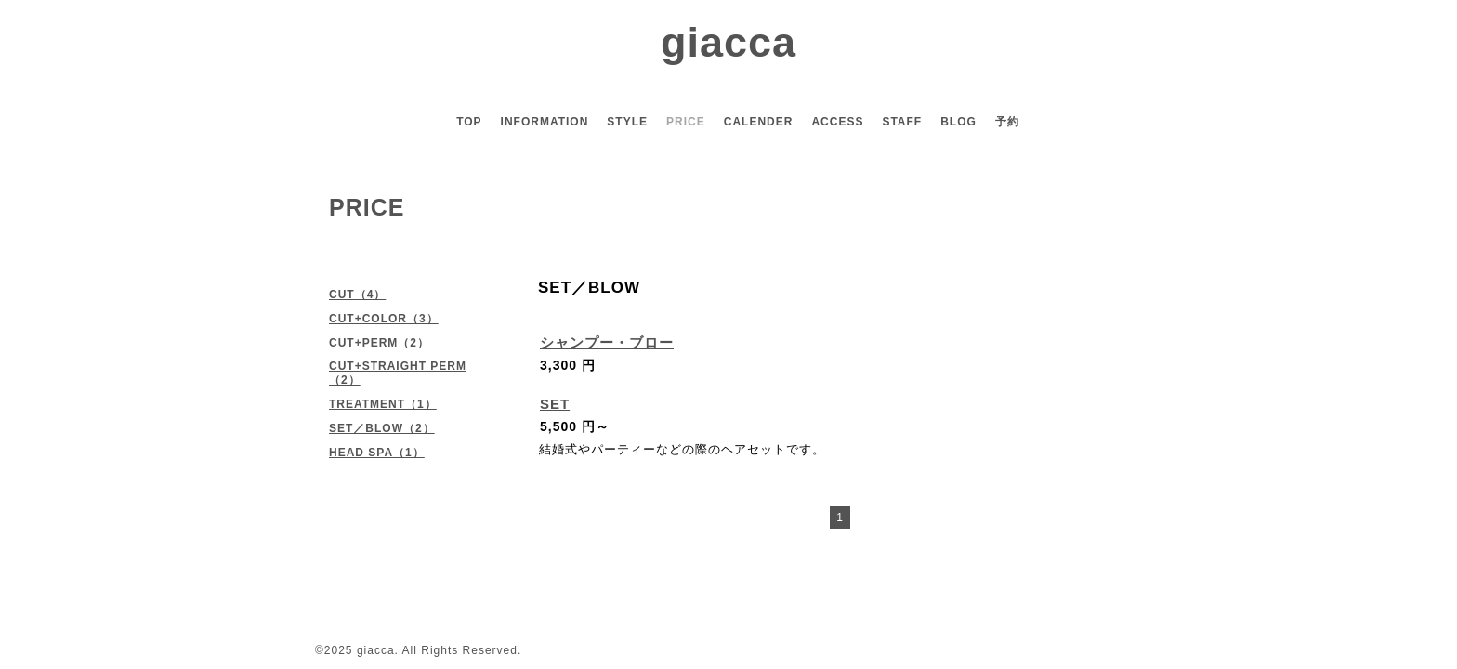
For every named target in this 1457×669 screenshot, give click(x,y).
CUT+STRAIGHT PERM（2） (397, 373)
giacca (728, 42)
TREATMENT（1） (383, 404)
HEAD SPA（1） (377, 452)
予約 (1007, 121)
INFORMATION (545, 121)
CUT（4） (357, 294)
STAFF (902, 121)
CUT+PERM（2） (379, 342)
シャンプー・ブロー (607, 342)
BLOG (958, 121)
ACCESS (837, 121)
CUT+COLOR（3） (384, 318)
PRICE (685, 121)
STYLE (627, 121)
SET (555, 404)
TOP (468, 121)
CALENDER (759, 121)
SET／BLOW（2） (382, 428)
